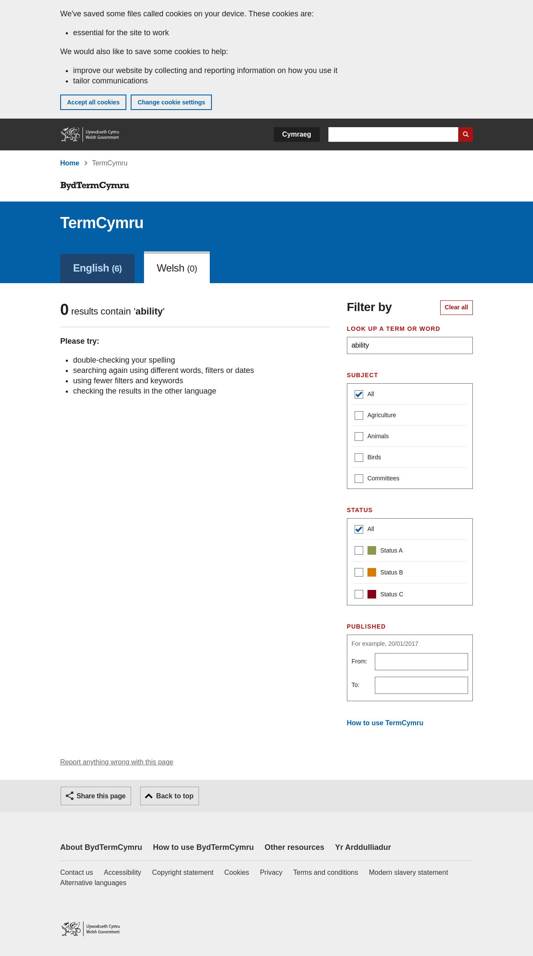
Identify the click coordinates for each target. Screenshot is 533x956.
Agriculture (375, 416)
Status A (379, 551)
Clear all (456, 307)
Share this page (101, 796)
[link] (97, 267)
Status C (379, 595)
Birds (368, 458)
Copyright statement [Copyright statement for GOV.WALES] (183, 872)
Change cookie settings (171, 102)
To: (356, 684)
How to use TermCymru (385, 723)
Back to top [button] (174, 796)
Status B (379, 573)
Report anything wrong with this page (116, 762)
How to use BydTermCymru (203, 847)
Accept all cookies (93, 102)
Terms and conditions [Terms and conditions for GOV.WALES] (325, 872)
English (97, 268)
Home (69, 163)
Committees (377, 479)
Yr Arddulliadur (363, 847)
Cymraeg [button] (296, 134)
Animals (372, 437)
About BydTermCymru (101, 847)
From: (360, 661)
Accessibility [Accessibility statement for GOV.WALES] (122, 872)
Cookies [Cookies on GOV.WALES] (236, 872)
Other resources (294, 847)
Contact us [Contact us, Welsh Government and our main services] (76, 872)
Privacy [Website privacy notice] (271, 872)
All (364, 395)
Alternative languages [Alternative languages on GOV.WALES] (93, 882)
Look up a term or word (394, 328)
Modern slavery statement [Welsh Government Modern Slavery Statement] (408, 872)
